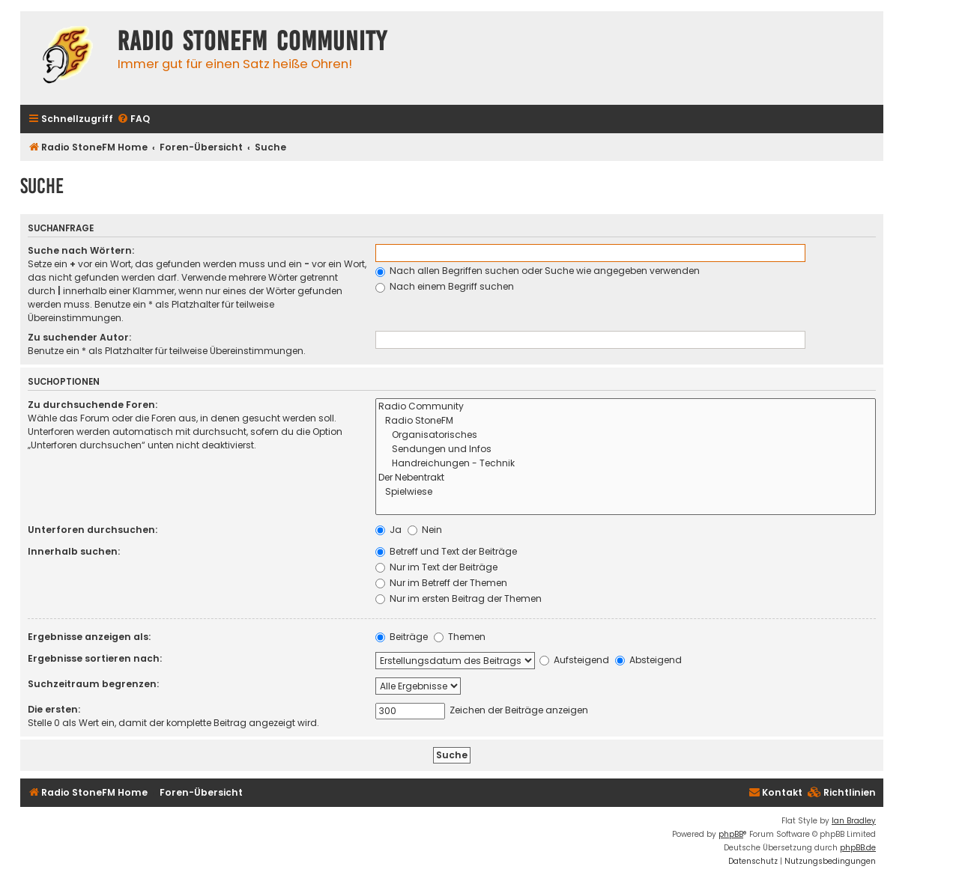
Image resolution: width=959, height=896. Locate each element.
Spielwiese (625, 492)
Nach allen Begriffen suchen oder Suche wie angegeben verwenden (537, 270)
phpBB (731, 834)
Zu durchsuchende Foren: (92, 404)
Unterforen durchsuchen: (92, 529)
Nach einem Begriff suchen (444, 286)
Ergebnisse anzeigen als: (89, 636)
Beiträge (401, 636)
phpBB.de (858, 847)
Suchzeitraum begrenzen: (93, 683)
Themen (459, 636)
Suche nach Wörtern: (81, 250)
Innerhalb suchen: (74, 551)
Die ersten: (54, 709)
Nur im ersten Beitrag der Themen (458, 598)
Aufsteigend (574, 659)
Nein (425, 529)
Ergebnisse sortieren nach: (95, 658)
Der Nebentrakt (625, 478)
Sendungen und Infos (625, 449)
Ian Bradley (854, 820)
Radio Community (625, 407)
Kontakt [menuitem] (775, 792)
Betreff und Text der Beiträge (446, 551)
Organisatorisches (625, 435)
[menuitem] (133, 119)
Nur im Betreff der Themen (441, 582)
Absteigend (648, 659)
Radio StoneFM (625, 421)
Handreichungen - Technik (625, 464)
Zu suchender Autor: (79, 337)
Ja (388, 529)
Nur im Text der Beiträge (436, 567)
